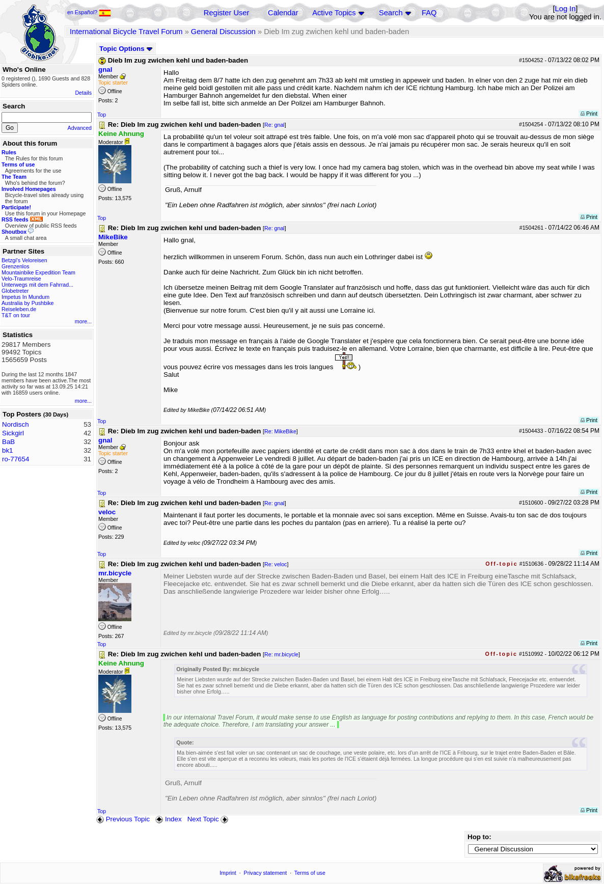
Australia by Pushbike (27, 303)
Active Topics (333, 13)
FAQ (429, 13)
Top (101, 115)
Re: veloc (275, 564)
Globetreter (15, 291)
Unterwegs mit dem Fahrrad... (37, 285)
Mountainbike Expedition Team (38, 272)
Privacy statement (265, 873)
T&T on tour (16, 315)
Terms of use (309, 873)
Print (589, 113)
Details (83, 93)
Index (168, 819)
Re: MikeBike (280, 431)
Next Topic (208, 819)
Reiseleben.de (19, 309)
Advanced (80, 128)
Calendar (283, 13)
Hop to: (479, 837)
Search (390, 13)
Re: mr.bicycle (281, 654)
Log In (565, 9)
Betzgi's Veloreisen (24, 260)
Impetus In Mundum (25, 297)
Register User (227, 13)
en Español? (89, 12)
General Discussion (223, 31)
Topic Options (126, 48)
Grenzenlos (16, 266)
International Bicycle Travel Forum (126, 31)
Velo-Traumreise (21, 278)
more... (83, 321)
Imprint (227, 873)
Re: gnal (274, 125)
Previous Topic (123, 819)
